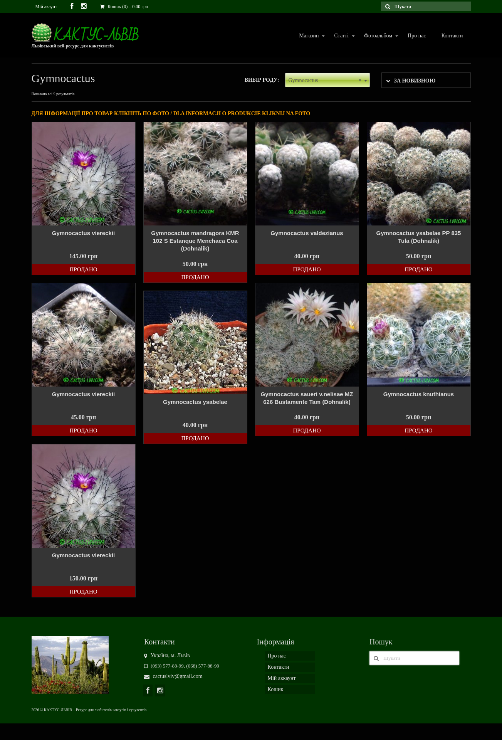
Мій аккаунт (282, 678)
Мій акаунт (46, 6)
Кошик (276, 689)
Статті (340, 36)
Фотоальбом (377, 36)
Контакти (452, 36)
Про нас (417, 36)
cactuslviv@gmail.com (173, 676)
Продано (83, 269)
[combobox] (327, 80)
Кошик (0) (124, 6)
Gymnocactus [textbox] (325, 80)
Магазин (308, 36)
